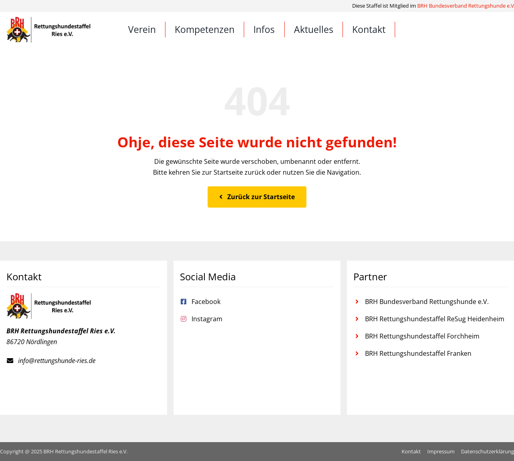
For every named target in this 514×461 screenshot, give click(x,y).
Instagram (207, 318)
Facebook (206, 301)
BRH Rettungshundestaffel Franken (418, 353)
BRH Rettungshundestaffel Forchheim (422, 336)
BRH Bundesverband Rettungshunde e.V (465, 5)
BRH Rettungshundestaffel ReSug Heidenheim (434, 318)
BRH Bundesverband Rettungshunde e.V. (427, 301)
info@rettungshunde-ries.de (57, 360)
